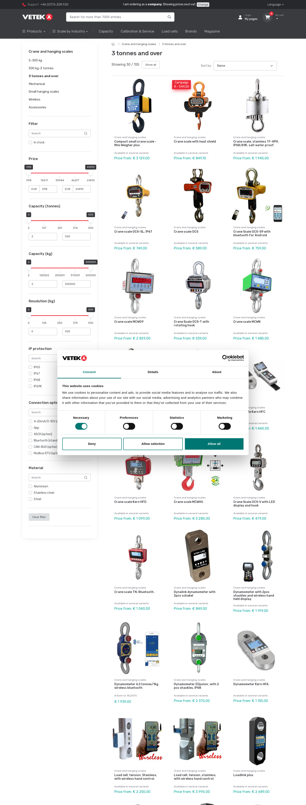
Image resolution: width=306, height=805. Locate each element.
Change (203, 4)
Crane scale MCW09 (128, 322)
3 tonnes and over (174, 44)
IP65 (37, 367)
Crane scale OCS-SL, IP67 (133, 231)
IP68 (37, 380)
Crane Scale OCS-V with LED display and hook (254, 503)
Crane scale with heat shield (195, 141)
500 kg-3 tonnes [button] (41, 68)
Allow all (214, 444)
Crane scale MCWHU (188, 502)
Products (32, 31)
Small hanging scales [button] (44, 92)
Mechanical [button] (37, 84)
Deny (92, 444)
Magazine (212, 31)
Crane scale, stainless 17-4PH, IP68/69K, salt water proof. (256, 143)
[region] (60, 142)
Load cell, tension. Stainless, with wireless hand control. (135, 777)
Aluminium (41, 486)
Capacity (106, 31)
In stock (39, 142)
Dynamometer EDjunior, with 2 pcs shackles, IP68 (196, 686)
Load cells (170, 31)
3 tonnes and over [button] (44, 76)
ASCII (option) (43, 434)
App (36, 428)
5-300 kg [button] (35, 60)
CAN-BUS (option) (46, 447)
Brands (191, 31)
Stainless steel (44, 493)
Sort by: (206, 66)
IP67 (37, 373)
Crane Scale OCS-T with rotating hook (191, 323)
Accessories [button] (37, 107)
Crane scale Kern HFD (130, 502)
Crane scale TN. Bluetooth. (134, 592)
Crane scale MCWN (247, 322)
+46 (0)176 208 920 (54, 4)
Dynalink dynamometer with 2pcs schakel (194, 593)
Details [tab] (153, 372)
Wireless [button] (34, 99)
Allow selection (152, 444)
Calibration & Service (137, 31)
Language (274, 4)
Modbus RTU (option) (48, 453)
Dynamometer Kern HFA (251, 684)
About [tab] (216, 372)
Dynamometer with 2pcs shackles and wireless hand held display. (253, 595)
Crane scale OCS (186, 231)
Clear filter (39, 517)
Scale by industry (68, 31)
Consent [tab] (89, 372)
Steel (37, 499)
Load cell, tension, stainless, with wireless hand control (195, 777)
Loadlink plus (243, 775)
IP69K (38, 386)
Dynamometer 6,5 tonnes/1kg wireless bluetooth (136, 686)
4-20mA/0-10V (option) (50, 421)
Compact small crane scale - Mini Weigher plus (135, 143)
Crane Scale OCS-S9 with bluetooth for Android (252, 233)
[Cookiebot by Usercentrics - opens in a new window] (225, 358)
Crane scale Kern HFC (249, 412)
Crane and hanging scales (139, 44)
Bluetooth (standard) (48, 440)
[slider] (28, 172)
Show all (150, 64)
